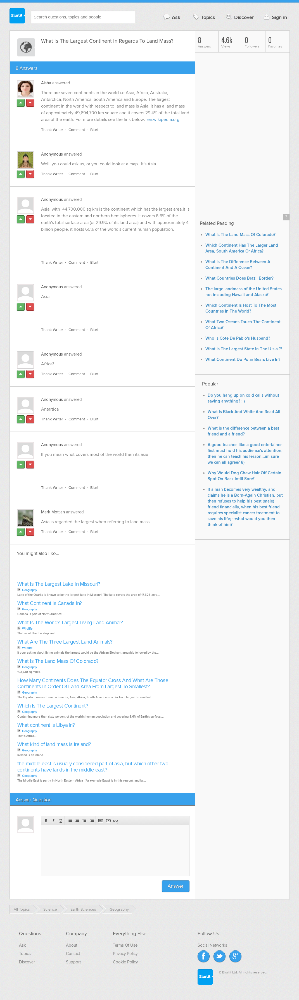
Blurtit (17, 16)
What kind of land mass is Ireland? (54, 744)
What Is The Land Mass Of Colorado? (58, 661)
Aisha (46, 82)
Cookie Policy (125, 962)
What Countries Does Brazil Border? (239, 278)
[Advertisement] (105, 242)
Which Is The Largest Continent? (52, 706)
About (71, 945)
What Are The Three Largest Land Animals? (65, 642)
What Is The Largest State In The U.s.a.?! (243, 349)
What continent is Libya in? (46, 725)
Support (73, 962)
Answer (176, 886)
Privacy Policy (125, 953)
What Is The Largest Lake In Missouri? (58, 584)
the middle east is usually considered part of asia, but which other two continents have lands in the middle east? (93, 767)
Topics (203, 17)
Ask (172, 17)
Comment (76, 129)
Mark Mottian (53, 512)
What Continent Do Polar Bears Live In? (242, 359)
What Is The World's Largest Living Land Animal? (70, 623)
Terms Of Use (125, 945)
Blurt (94, 129)
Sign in (275, 17)
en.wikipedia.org (163, 119)
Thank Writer (52, 129)
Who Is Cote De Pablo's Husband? (237, 338)
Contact (73, 953)
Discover (239, 17)
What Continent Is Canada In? (49, 603)
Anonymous (52, 154)
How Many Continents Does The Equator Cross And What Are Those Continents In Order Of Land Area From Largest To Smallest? (93, 683)
